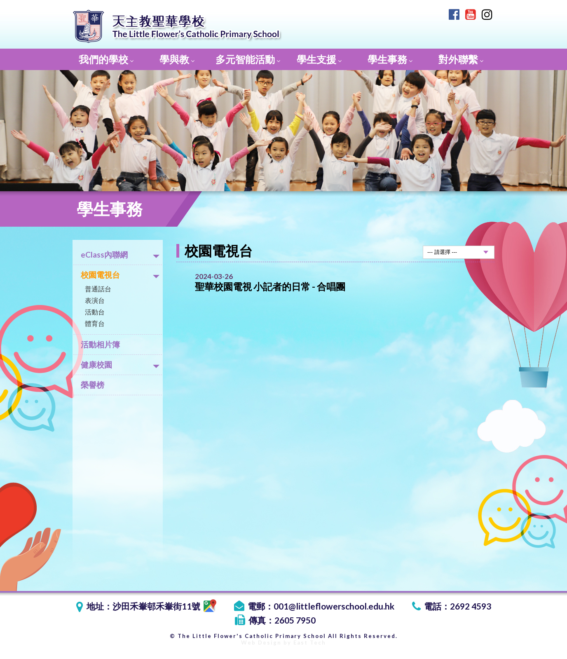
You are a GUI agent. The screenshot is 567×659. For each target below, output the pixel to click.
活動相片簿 (100, 344)
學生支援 (319, 59)
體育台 (95, 323)
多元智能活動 (248, 59)
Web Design (261, 642)
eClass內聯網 (120, 254)
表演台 (95, 300)
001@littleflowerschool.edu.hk (334, 606)
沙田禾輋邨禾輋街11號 (164, 606)
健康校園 (120, 364)
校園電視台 (120, 274)
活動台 (95, 312)
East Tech (309, 642)
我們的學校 (106, 59)
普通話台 (98, 289)
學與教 (176, 59)
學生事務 (390, 59)
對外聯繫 (460, 59)
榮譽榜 (92, 384)
